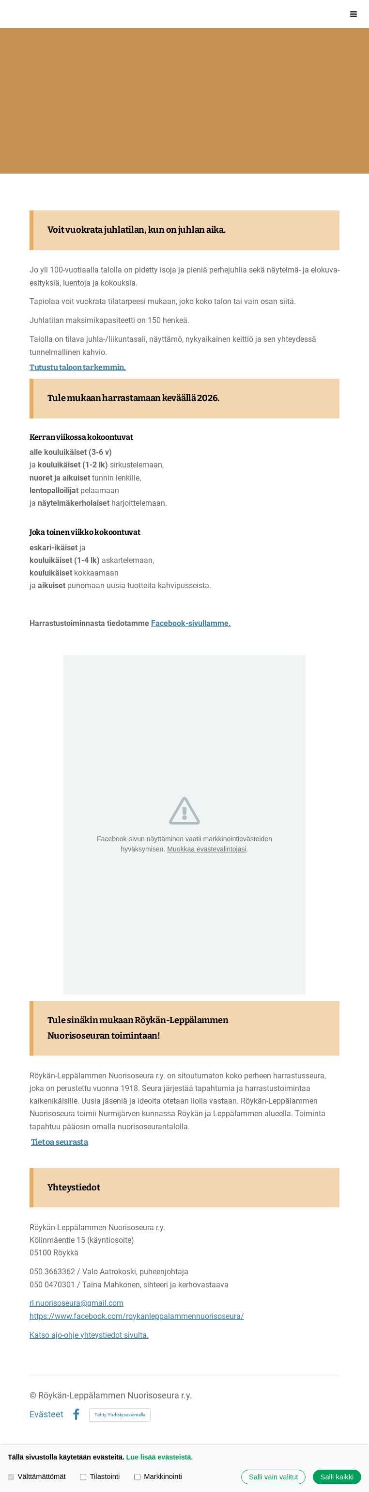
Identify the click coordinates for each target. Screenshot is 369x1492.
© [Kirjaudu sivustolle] (34, 1395)
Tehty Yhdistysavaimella (119, 1414)
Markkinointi (158, 1476)
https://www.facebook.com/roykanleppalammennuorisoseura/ (137, 1316)
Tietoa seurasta (59, 1142)
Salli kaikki (337, 1477)
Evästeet (46, 1415)
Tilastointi (100, 1476)
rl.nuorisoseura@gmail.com (76, 1303)
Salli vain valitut (273, 1477)
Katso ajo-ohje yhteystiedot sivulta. (89, 1335)
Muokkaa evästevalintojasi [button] (206, 849)
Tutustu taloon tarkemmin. (78, 367)
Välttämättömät (37, 1476)
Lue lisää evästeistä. (159, 1457)
